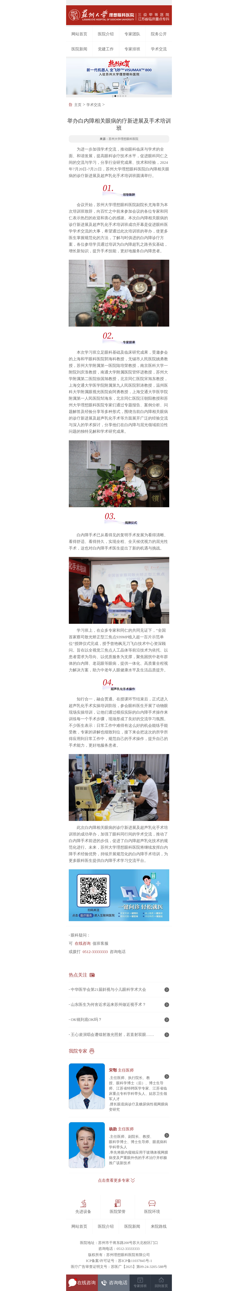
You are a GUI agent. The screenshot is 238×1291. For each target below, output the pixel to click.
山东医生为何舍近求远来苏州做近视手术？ (108, 1004)
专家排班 (132, 49)
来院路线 (159, 1226)
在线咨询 (83, 943)
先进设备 (83, 1211)
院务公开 (159, 34)
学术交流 (159, 49)
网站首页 (79, 34)
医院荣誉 (118, 1211)
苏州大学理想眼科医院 (123, 139)
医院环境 (152, 1211)
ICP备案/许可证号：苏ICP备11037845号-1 (119, 1261)
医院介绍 (106, 34)
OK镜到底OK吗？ (86, 1019)
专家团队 (132, 34)
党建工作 (106, 49)
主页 (77, 105)
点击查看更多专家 (114, 1180)
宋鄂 (121, 1070)
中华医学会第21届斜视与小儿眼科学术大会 (108, 989)
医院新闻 (79, 49)
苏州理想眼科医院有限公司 (128, 1255)
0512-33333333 (95, 952)
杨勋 (121, 1129)
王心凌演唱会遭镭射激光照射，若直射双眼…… (112, 1034)
